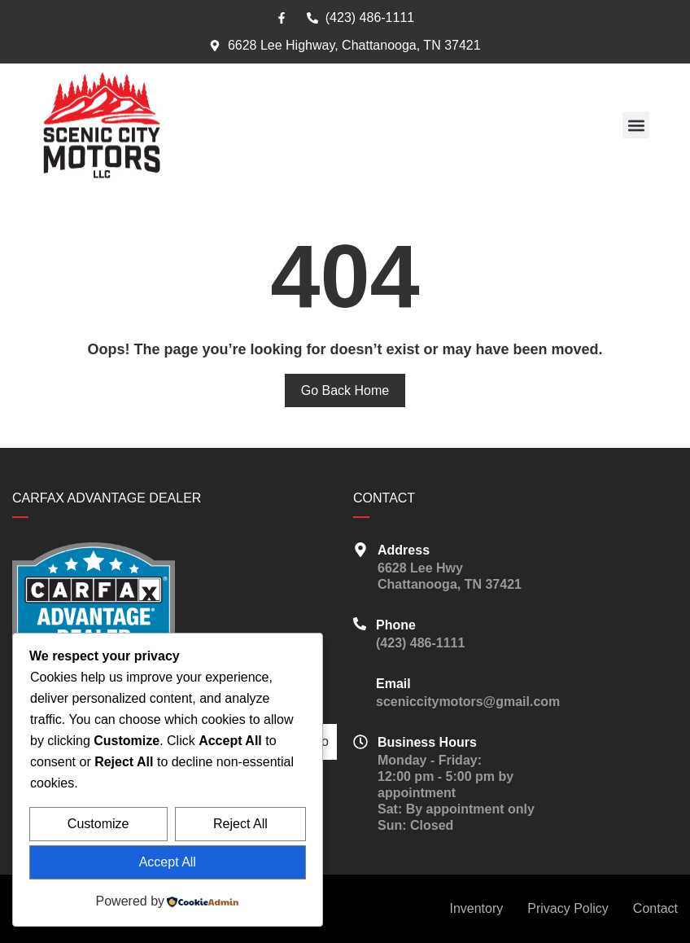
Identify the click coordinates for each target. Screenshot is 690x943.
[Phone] (359, 623)
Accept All (167, 862)
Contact (655, 908)
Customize (98, 824)
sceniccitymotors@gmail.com (468, 701)
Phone (396, 625)
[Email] (359, 682)
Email (393, 684)
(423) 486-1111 (420, 643)
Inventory (476, 908)
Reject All (240, 824)
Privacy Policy (568, 908)
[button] (635, 125)
